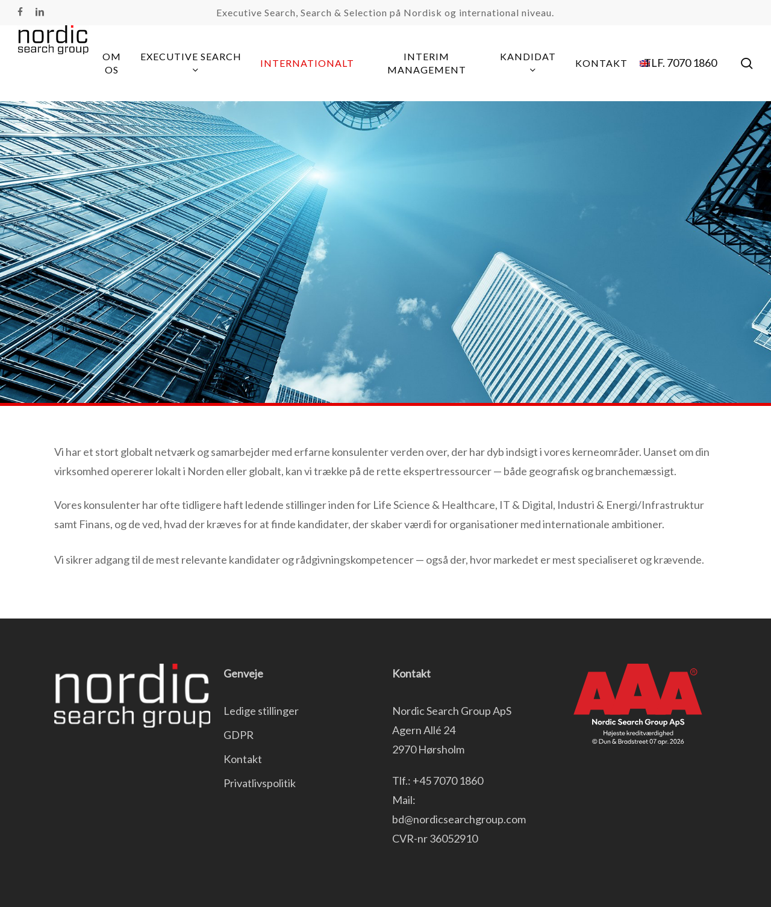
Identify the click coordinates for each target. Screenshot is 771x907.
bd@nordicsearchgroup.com (459, 819)
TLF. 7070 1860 (680, 62)
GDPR (238, 734)
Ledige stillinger (261, 710)
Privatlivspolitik (259, 783)
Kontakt (242, 758)
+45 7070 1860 (448, 780)
